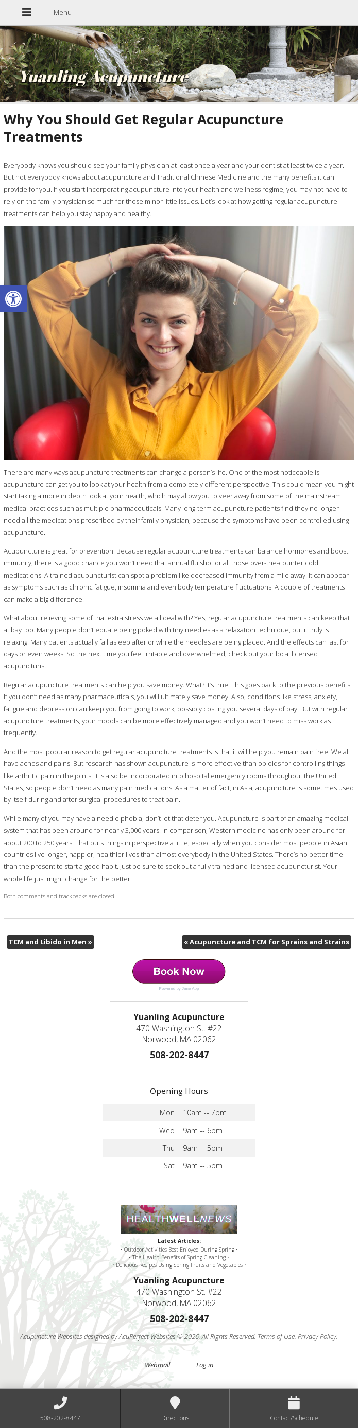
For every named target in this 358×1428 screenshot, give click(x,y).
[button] (13, 298)
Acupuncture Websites (51, 1336)
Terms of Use (276, 1336)
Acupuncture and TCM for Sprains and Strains (266, 942)
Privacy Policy (317, 1336)
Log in (204, 1364)
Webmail (157, 1364)
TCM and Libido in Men (50, 942)
